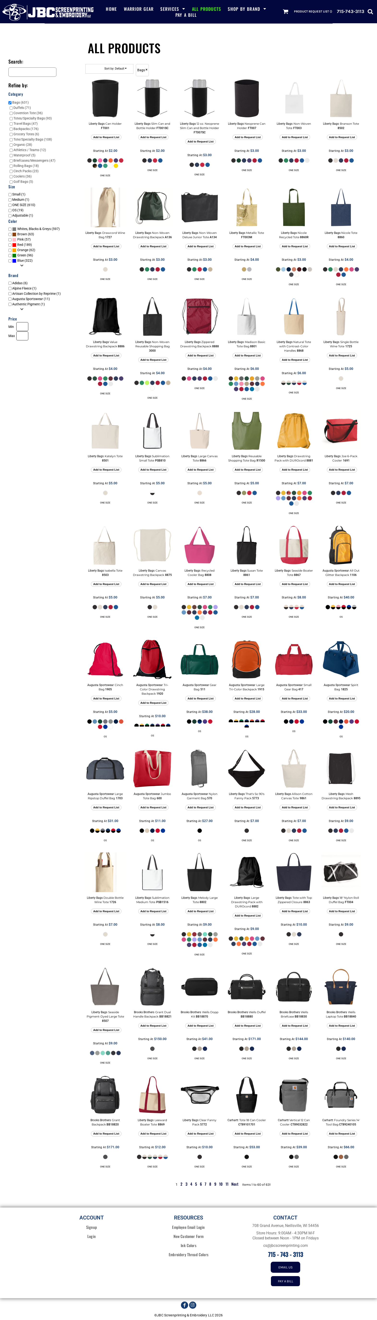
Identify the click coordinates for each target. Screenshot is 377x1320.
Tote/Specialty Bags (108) (32, 139)
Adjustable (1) (22, 215)
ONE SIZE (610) (23, 205)
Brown (22, 234)
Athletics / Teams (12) (29, 150)
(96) (22, 255)
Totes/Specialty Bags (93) (32, 118)
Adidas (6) (20, 283)
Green (21, 255)
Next (234, 1184)
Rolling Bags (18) (26, 166)
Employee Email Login (188, 1227)
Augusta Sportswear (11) (31, 299)
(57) (21, 239)
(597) (36, 229)
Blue (20, 260)
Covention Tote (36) (28, 113)
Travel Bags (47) (25, 123)
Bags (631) (20, 102)
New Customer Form (189, 1236)
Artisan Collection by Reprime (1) (36, 294)
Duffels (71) (22, 108)
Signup (91, 1227)
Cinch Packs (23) (26, 171)
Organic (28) (22, 145)
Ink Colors (188, 1245)
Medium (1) (20, 199)
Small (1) (18, 194)
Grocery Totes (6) (26, 134)
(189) (22, 244)
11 (227, 1184)
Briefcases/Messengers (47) (34, 160)
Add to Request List (106, 137)
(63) (23, 234)
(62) (23, 250)
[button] (172, 9)
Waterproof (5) (24, 155)
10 (221, 1184)
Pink (20, 239)
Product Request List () (313, 11)
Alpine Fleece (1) (24, 288)
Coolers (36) (22, 176)
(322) (22, 260)
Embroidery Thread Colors (188, 1254)
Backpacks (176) (26, 129)
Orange (22, 250)
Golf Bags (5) (23, 181)
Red (20, 245)
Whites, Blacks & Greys (34, 229)
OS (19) (18, 210)
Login (91, 1236)
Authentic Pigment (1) (28, 304)
